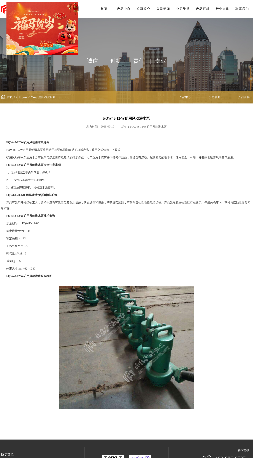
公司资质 (183, 9)
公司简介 (143, 9)
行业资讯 (222, 9)
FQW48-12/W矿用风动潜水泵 (148, 126)
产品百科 (203, 9)
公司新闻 (163, 9)
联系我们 (242, 9)
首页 (104, 9)
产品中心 (124, 9)
